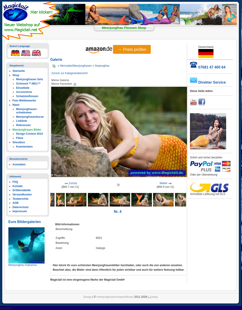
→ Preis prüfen (131, 49)
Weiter (163, 183)
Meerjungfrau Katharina (22, 265)
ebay (155, 296)
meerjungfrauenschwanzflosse (115, 296)
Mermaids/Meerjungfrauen (76, 65)
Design (87, 296)
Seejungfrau (102, 65)
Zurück (73, 183)
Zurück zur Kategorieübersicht (69, 73)
